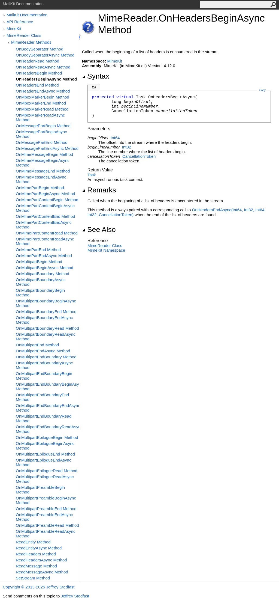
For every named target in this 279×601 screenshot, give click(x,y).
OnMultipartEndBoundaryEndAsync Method (47, 407)
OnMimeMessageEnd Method (43, 171)
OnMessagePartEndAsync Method (47, 148)
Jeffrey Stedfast (75, 596)
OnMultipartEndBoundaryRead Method (43, 418)
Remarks (99, 190)
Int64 (115, 137)
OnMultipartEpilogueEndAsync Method (43, 462)
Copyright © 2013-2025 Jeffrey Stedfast (38, 587)
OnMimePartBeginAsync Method (45, 193)
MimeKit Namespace (106, 250)
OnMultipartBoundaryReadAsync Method (45, 336)
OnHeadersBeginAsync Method (46, 79)
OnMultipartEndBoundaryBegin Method (44, 375)
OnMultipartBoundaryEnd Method (46, 311)
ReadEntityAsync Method (39, 548)
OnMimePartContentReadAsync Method (45, 241)
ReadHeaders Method (36, 554)
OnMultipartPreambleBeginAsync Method (46, 500)
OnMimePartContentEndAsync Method (43, 224)
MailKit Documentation (27, 15)
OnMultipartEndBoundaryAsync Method (44, 365)
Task (91, 174)
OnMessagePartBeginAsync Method (41, 134)
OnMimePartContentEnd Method (45, 216)
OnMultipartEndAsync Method (43, 351)
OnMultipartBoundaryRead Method (47, 328)
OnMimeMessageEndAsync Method (41, 179)
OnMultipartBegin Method (39, 261)
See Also (99, 229)
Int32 (126, 147)
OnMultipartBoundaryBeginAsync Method (46, 303)
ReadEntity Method (33, 542)
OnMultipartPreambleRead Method (47, 525)
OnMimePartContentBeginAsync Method (45, 208)
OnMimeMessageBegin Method (44, 154)
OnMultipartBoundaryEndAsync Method (44, 320)
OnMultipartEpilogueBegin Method (47, 437)
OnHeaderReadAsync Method (43, 67)
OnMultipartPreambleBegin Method (40, 489)
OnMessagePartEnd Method (41, 142)
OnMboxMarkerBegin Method (42, 97)
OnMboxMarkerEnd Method (41, 103)
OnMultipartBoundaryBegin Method (40, 292)
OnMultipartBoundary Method (42, 273)
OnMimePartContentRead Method (47, 233)
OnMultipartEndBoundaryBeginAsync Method (47, 386)
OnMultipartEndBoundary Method (46, 357)
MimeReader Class (24, 35)
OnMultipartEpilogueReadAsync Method (45, 479)
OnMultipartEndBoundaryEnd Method (42, 397)
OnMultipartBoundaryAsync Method (41, 282)
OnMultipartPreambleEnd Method (46, 508)
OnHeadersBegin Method (39, 73)
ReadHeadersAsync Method (41, 560)
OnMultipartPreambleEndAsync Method (44, 517)
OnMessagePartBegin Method (43, 125)
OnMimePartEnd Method (38, 249)
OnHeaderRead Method (37, 61)
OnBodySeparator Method (39, 49)
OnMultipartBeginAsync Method (44, 267)
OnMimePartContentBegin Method (47, 199)
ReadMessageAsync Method (42, 572)
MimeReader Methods (31, 42)
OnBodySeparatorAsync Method (45, 55)
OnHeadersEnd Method (37, 85)
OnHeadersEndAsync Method (43, 91)
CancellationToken (139, 156)
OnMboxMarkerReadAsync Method (40, 117)
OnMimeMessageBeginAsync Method (42, 162)
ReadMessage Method (36, 566)
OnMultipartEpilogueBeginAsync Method (45, 445)
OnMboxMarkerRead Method (42, 109)
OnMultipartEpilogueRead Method (46, 470)
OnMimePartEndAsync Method (44, 255)
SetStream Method (33, 578)
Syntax (95, 76)
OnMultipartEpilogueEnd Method (45, 454)
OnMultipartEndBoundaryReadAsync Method (47, 429)
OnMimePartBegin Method (40, 187)
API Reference (20, 21)
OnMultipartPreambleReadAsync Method (45, 533)
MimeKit (14, 28)
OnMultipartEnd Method (37, 345)
